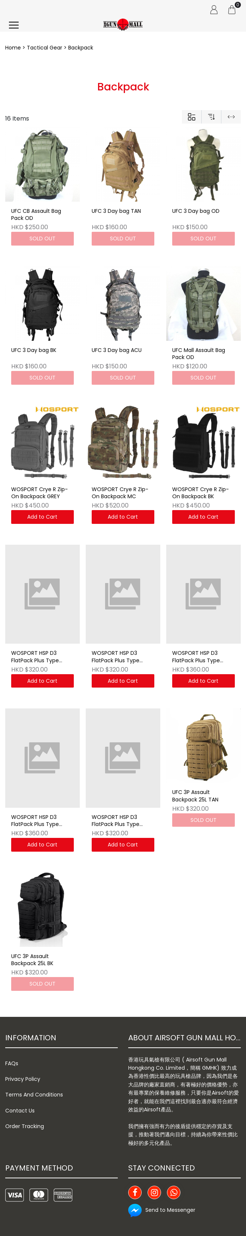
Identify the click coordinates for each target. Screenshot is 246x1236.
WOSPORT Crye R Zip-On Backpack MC (120, 493)
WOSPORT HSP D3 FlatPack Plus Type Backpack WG (35, 657)
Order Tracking (24, 1126)
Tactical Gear (44, 47)
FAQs (11, 1063)
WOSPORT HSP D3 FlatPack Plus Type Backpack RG (115, 657)
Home (13, 47)
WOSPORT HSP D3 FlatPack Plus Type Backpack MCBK (35, 821)
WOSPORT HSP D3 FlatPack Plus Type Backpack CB (115, 821)
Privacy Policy (22, 1079)
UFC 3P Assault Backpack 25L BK (32, 960)
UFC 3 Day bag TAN (116, 211)
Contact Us (20, 1110)
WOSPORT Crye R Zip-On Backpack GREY (39, 493)
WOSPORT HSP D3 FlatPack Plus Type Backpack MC (196, 657)
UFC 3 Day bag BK (33, 350)
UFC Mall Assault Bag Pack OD (198, 354)
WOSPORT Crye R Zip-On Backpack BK (200, 493)
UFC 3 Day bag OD (196, 211)
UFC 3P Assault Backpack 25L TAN (195, 796)
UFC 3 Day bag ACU (117, 350)
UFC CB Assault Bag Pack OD (36, 215)
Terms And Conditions (34, 1094)
